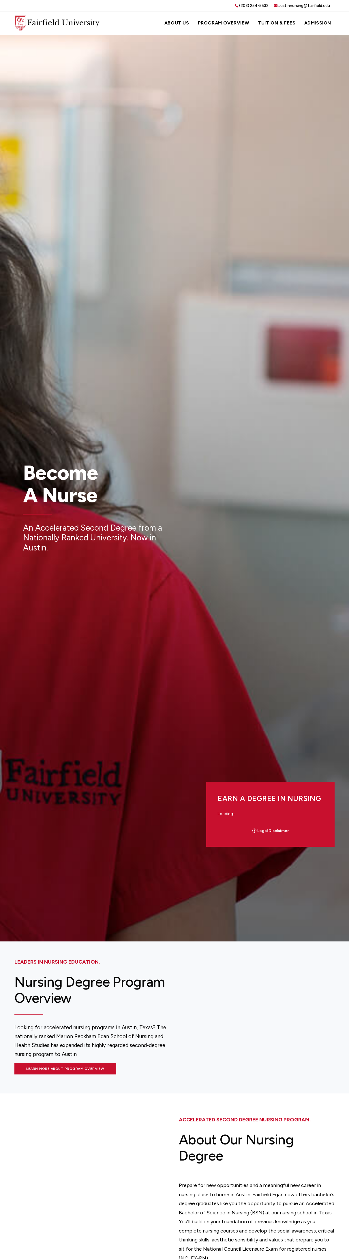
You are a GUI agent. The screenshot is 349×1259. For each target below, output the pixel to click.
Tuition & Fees (276, 23)
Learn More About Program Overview (65, 1069)
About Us (176, 23)
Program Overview (223, 23)
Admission (317, 23)
